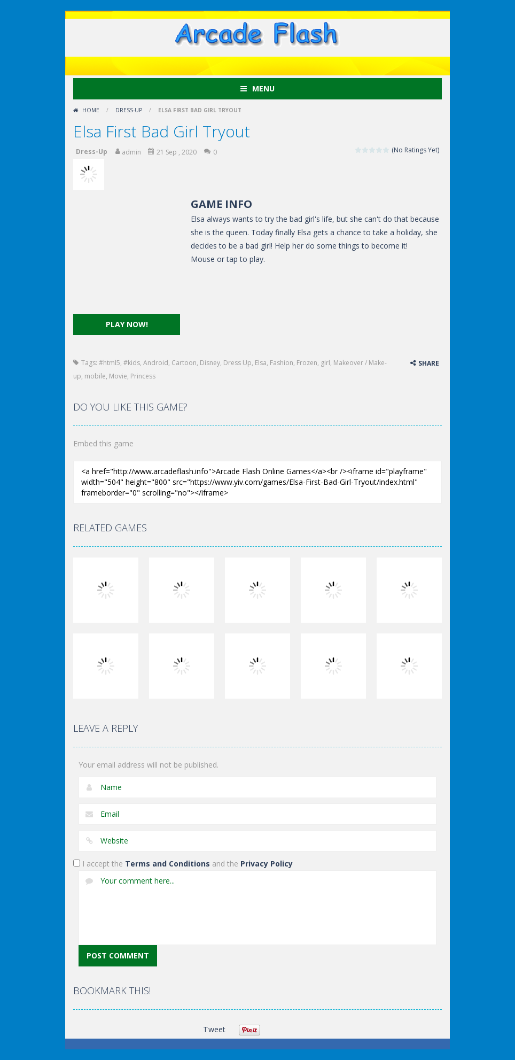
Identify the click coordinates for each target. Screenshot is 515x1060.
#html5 (109, 362)
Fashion (281, 362)
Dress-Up (128, 110)
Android (155, 362)
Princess (142, 376)
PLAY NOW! (127, 324)
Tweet (214, 1029)
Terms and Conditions (167, 863)
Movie (118, 376)
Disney (210, 362)
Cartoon (184, 362)
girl (325, 362)
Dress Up (237, 362)
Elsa (261, 362)
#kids (131, 362)
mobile (95, 376)
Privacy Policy (266, 863)
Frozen (306, 362)
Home (91, 110)
